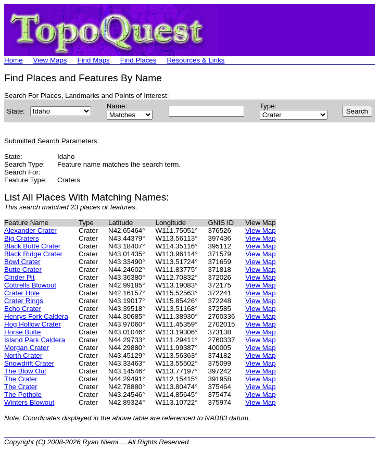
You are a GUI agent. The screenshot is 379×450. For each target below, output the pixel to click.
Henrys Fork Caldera (36, 316)
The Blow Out (25, 371)
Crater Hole (22, 293)
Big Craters (21, 238)
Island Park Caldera (34, 340)
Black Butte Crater (32, 246)
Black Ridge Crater (33, 254)
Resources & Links (195, 60)
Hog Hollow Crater (32, 324)
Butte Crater (23, 269)
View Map (260, 230)
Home (13, 60)
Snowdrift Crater (29, 363)
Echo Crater (22, 308)
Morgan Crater (26, 348)
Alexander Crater (30, 230)
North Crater (23, 355)
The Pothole (23, 394)
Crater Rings (23, 301)
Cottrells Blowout (30, 285)
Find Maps (94, 60)
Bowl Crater (22, 262)
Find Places (138, 60)
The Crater (20, 379)
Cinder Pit (19, 277)
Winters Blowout (29, 402)
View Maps (50, 60)
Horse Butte (22, 332)
